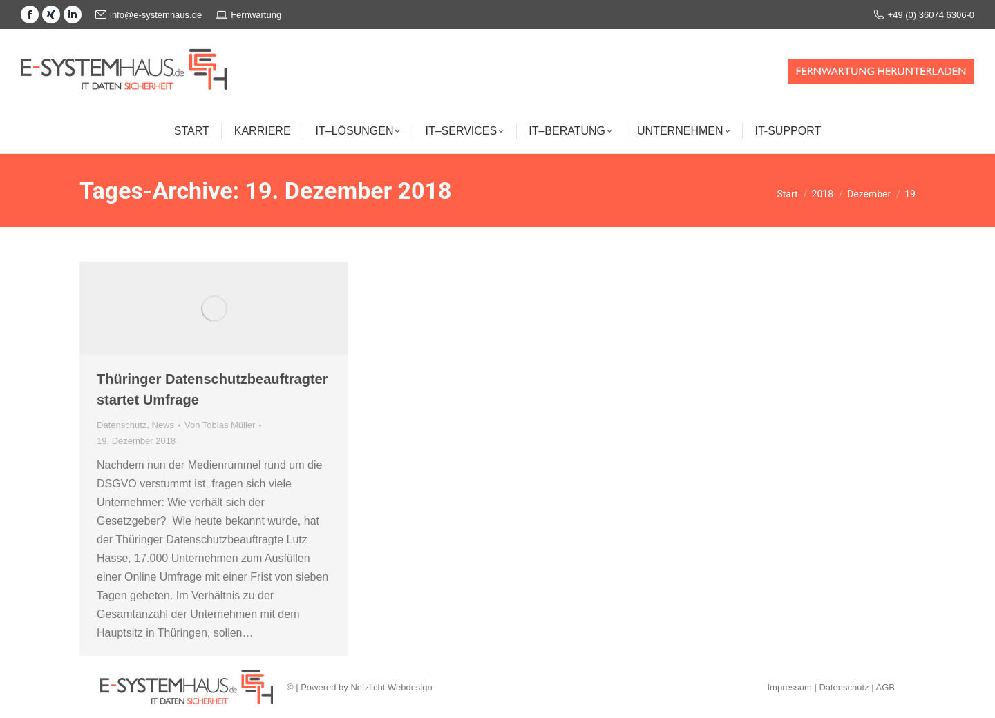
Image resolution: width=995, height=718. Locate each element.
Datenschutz (121, 425)
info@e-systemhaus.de (148, 14)
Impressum (789, 687)
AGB (885, 687)
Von (219, 425)
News (163, 425)
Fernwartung (248, 14)
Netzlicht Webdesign (391, 687)
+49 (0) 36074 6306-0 (923, 14)
